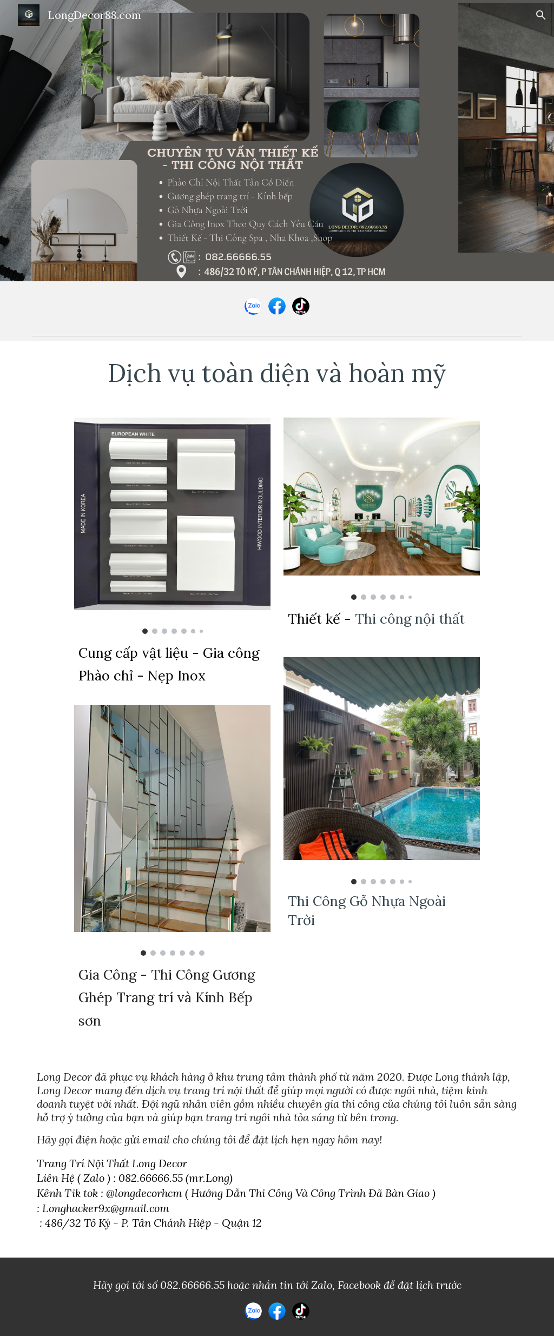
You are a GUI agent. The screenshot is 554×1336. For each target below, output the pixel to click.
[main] (277, 373)
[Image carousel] (172, 526)
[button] (541, 15)
